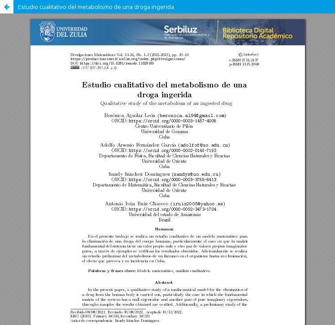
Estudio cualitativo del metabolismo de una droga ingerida (96, 7)
